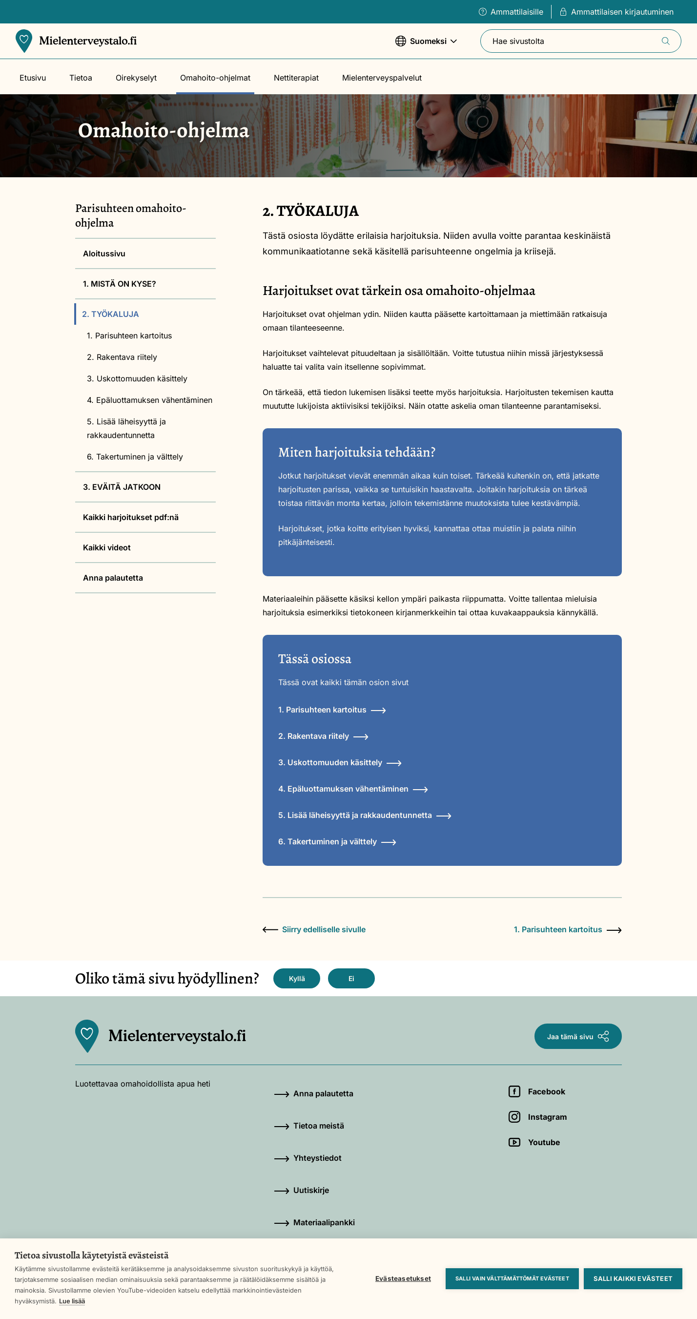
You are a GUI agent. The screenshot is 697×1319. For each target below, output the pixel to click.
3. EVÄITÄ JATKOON (122, 487)
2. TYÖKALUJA (110, 314)
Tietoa (80, 78)
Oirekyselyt (136, 78)
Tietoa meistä (309, 1125)
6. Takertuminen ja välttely (135, 456)
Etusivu (33, 78)
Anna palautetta (113, 578)
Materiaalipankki (314, 1222)
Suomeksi (426, 46)
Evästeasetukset (403, 1278)
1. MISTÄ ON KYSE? (119, 284)
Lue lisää (72, 1301)
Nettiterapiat (296, 78)
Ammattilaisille (511, 12)
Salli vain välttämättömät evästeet (512, 1278)
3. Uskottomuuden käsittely (137, 378)
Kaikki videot (107, 547)
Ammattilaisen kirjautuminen (616, 12)
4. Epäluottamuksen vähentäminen (149, 400)
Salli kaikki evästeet (633, 1278)
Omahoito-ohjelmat (215, 78)
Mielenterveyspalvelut (382, 78)
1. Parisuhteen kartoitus (129, 335)
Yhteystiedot (308, 1158)
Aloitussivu (104, 253)
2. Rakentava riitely (122, 357)
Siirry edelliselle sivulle (314, 929)
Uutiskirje (301, 1190)
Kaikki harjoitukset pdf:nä (131, 517)
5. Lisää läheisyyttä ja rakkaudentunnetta (126, 428)
